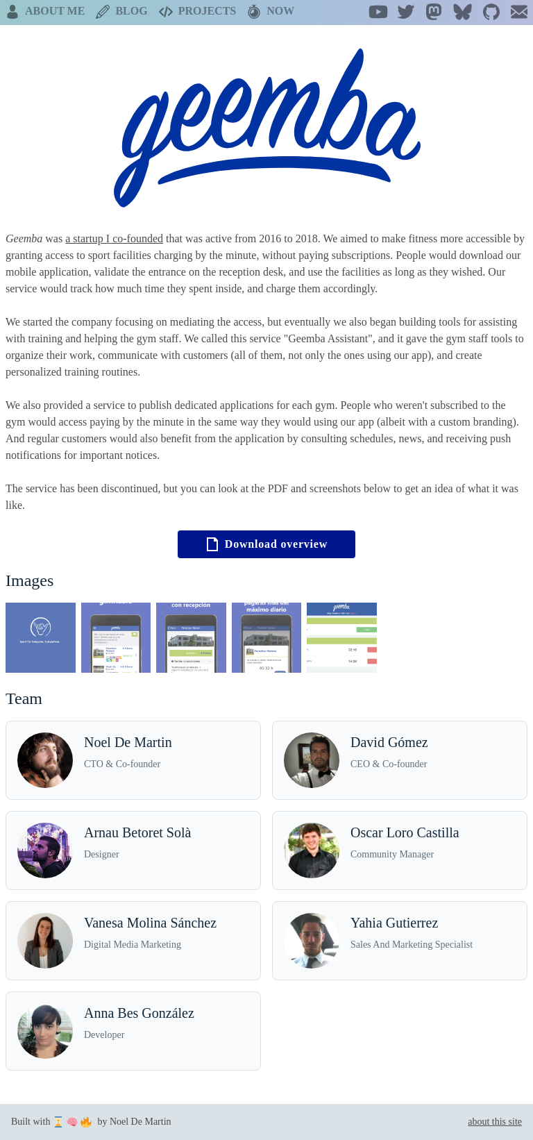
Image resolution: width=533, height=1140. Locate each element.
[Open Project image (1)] (41, 638)
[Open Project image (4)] (267, 638)
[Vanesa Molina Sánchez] (133, 940)
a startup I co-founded (114, 238)
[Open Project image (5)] (342, 638)
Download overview (266, 544)
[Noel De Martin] (133, 760)
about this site (495, 1121)
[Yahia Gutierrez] (399, 940)
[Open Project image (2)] (116, 638)
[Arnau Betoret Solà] (133, 850)
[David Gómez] (399, 760)
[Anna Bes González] (133, 1031)
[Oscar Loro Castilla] (399, 850)
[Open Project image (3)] (191, 638)
